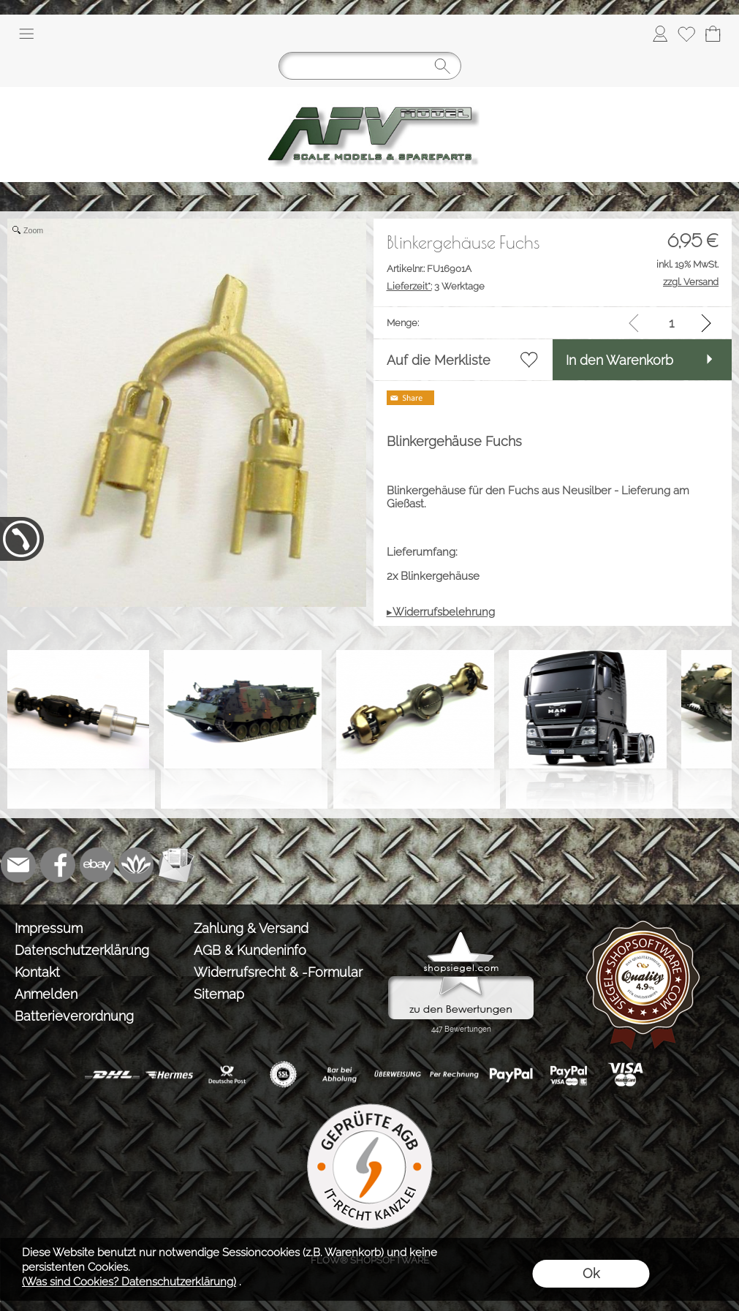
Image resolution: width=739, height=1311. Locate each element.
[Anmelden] (660, 33)
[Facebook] (57, 865)
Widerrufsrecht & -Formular (278, 972)
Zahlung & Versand (251, 928)
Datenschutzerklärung (82, 950)
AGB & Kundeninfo (250, 950)
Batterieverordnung (74, 1016)
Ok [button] (591, 1273)
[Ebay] (97, 865)
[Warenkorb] (712, 33)
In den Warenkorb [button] (619, 360)
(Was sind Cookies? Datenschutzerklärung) (129, 1281)
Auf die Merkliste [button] (438, 360)
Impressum (49, 928)
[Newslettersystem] (176, 865)
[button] (26, 33)
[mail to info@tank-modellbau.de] (18, 865)
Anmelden (46, 994)
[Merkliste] (686, 33)
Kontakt (37, 972)
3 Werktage (436, 286)
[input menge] (671, 323)
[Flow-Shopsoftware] (136, 865)
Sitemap (219, 994)
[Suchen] (369, 66)
